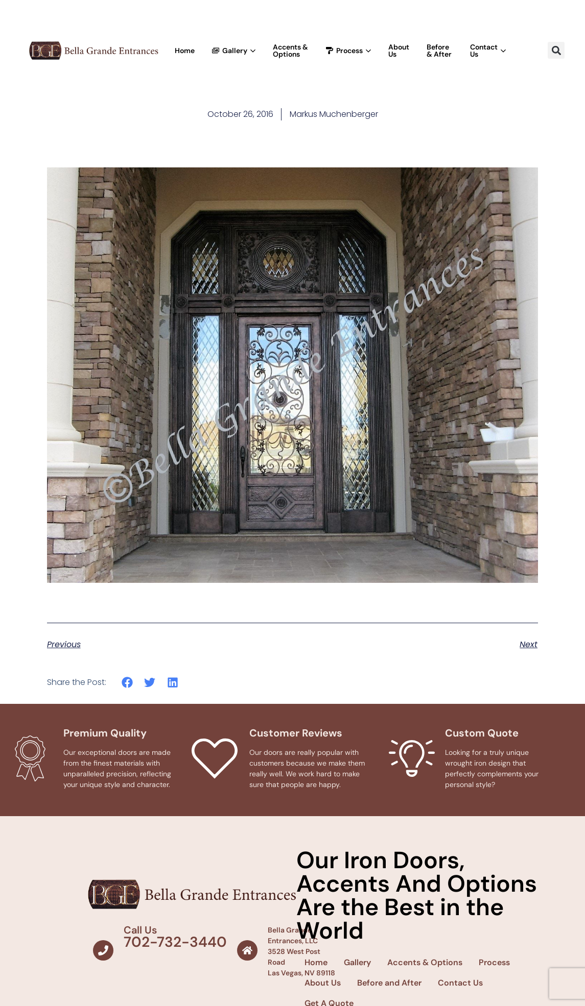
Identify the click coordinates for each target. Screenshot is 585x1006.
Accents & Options (290, 50)
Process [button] (348, 50)
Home (185, 50)
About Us (398, 50)
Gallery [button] (233, 50)
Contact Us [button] (488, 50)
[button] (556, 50)
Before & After (439, 50)
